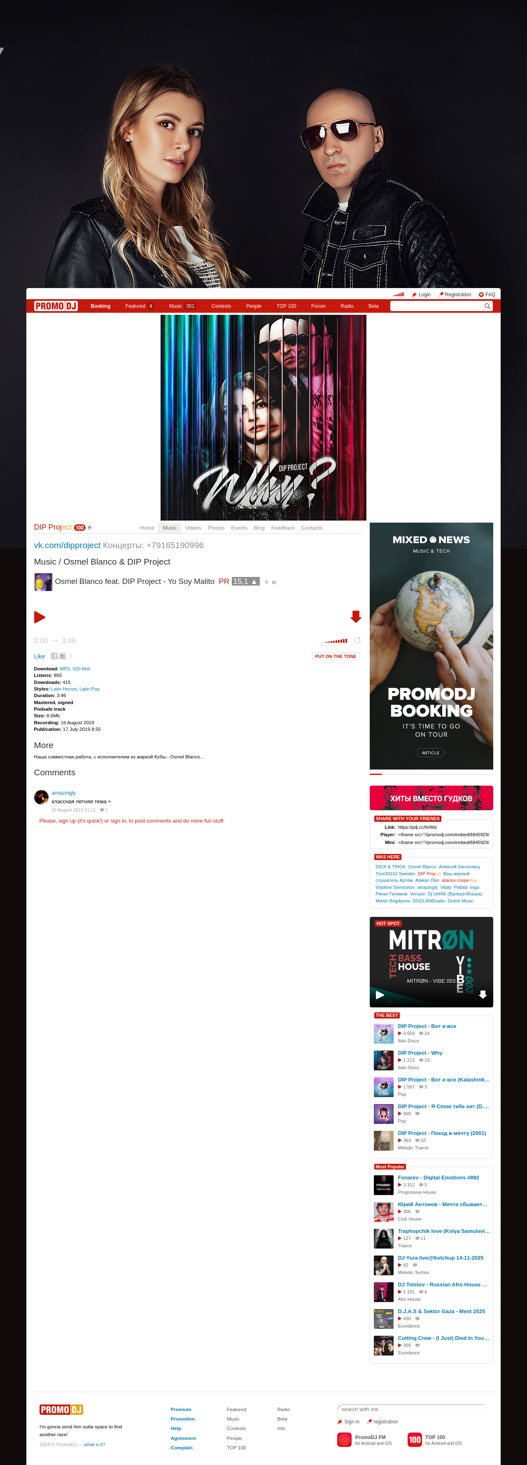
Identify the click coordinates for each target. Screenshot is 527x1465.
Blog (259, 528)
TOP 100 (286, 306)
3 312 (409, 1184)
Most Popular (390, 1166)
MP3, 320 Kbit (75, 668)
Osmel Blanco (422, 866)
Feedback (283, 528)
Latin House (64, 688)
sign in (118, 821)
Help (176, 1428)
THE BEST (387, 1015)
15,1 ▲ (245, 581)
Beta (373, 306)
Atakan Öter (427, 880)
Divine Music (460, 900)
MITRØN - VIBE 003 (431, 981)
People (253, 306)
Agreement (183, 1438)
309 (407, 1345)
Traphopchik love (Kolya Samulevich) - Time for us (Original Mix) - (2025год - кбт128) (444, 1231)
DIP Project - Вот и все (427, 1026)
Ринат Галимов (391, 893)
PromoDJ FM (370, 1437)
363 (407, 1140)
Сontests (221, 306)
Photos (216, 528)
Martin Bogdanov (392, 900)
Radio (346, 306)
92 (405, 1265)
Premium (181, 1409)
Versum (417, 893)
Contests (236, 1428)
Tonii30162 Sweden (395, 873)
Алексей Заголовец (459, 866)
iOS (388, 1443)
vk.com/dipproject (67, 545)
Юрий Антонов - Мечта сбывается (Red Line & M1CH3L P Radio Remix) (444, 1204)
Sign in (351, 1421)
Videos (193, 528)
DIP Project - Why (420, 1053)
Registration (458, 294)
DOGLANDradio (429, 900)
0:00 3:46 (55, 641)
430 (407, 1318)
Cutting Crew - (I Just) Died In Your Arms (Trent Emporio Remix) (444, 1338)
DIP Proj (53, 527)
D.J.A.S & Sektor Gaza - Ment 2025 (441, 1311)
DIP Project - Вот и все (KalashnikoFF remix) (444, 1079)
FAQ (490, 294)
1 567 (409, 1086)
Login (425, 294)
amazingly (64, 792)
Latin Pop (89, 688)
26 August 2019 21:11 (74, 809)
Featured (140, 306)
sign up (67, 821)
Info (281, 1428)
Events (239, 528)
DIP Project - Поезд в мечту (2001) (442, 1133)
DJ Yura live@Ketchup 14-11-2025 (441, 1257)
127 (407, 1238)
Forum (318, 306)
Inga (474, 887)
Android (368, 1443)
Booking (100, 306)
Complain (182, 1447)
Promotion (183, 1418)
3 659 (409, 1033)
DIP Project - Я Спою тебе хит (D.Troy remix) (444, 1106)
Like (39, 656)
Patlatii (460, 887)
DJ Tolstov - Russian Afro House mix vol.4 (444, 1284)
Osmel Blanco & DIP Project (116, 561)
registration (385, 1421)
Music (182, 306)
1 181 (409, 1291)
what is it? (94, 1444)
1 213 (409, 1060)
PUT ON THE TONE (335, 656)
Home (147, 528)
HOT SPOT (388, 923)
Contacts (311, 528)
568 (407, 1113)
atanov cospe (459, 880)
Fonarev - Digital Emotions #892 (438, 1177)
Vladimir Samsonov (395, 887)
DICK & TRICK (390, 866)
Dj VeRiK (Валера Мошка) (455, 893)
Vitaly (446, 887)
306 (407, 1211)
